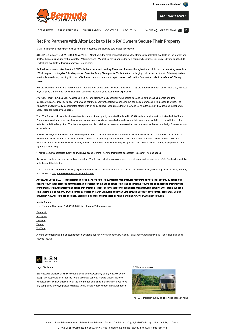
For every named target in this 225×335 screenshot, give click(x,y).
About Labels (92, 30)
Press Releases (68, 30)
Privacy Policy (161, 322)
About (48, 322)
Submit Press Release (91, 322)
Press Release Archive (66, 322)
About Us (129, 30)
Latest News (44, 30)
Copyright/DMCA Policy (139, 322)
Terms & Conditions (114, 322)
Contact (111, 30)
